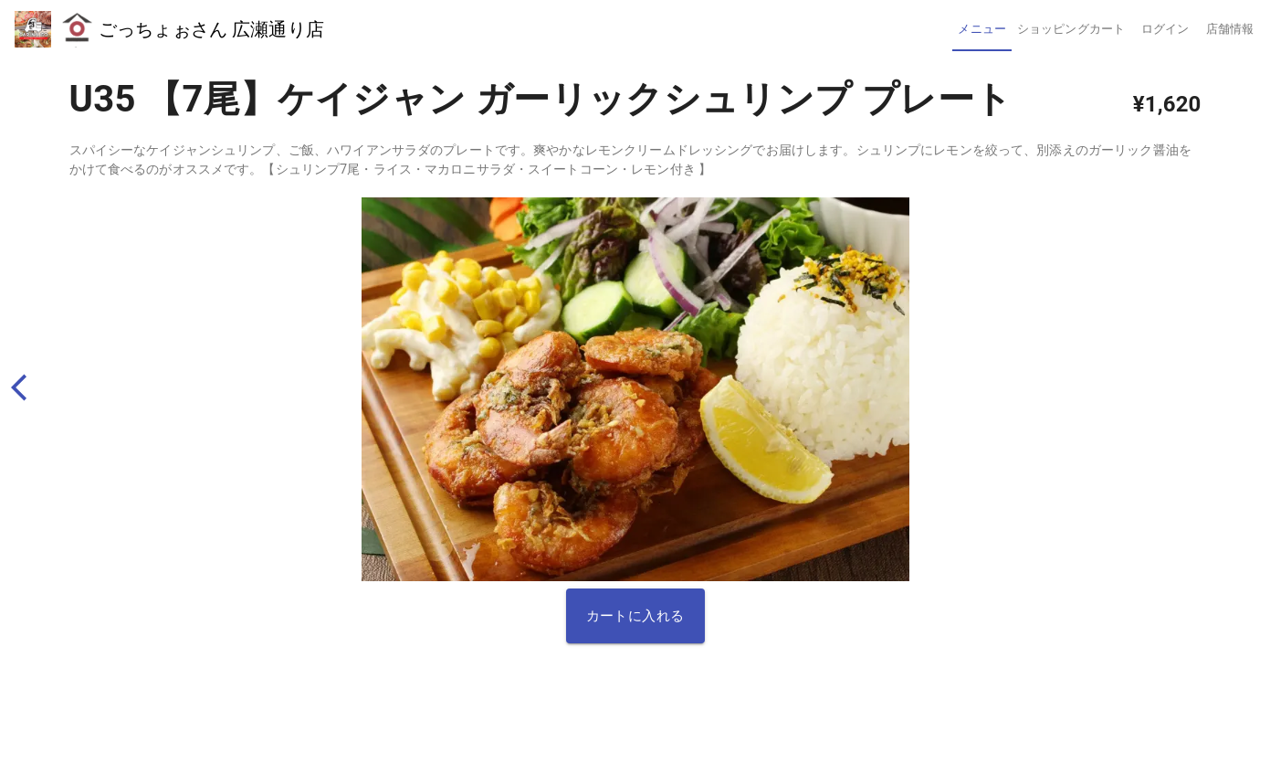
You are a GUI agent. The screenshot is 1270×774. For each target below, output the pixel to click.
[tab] (981, 29)
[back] (27, 387)
